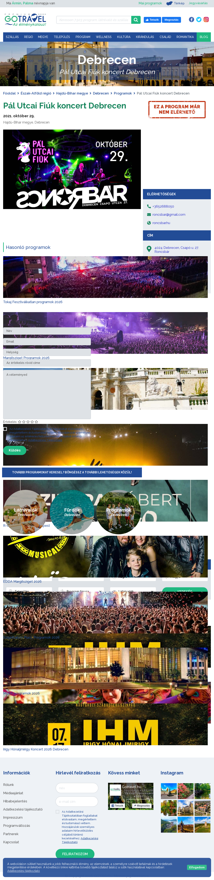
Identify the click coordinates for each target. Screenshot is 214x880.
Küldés (15, 450)
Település (62, 37)
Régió (28, 37)
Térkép (174, 3)
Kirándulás (145, 37)
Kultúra (123, 37)
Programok (123, 93)
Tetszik (117, 805)
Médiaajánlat (13, 793)
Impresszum (13, 817)
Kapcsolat (11, 842)
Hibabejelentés (15, 801)
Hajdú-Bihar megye (72, 93)
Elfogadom (197, 867)
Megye (43, 37)
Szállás (12, 37)
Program (83, 37)
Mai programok (148, 3)
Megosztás (142, 805)
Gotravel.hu (131, 787)
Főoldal (9, 93)
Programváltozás (16, 826)
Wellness (104, 37)
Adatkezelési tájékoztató (23, 809)
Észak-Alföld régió (36, 93)
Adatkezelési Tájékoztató (45, 440)
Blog (204, 37)
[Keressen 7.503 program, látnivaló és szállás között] (93, 20)
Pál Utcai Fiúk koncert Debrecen (67, 105)
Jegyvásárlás (197, 3)
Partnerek (10, 834)
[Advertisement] (177, 155)
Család (165, 37)
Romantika (185, 37)
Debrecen (101, 93)
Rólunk (8, 785)
